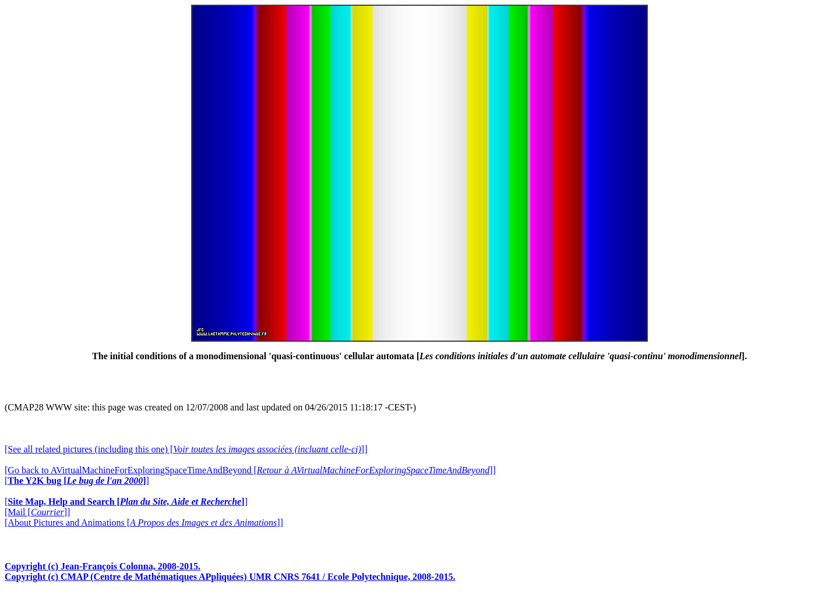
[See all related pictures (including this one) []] (186, 449)
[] (77, 481)
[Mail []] (37, 512)
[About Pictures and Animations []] (144, 522)
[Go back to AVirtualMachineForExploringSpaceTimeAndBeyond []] (250, 470)
